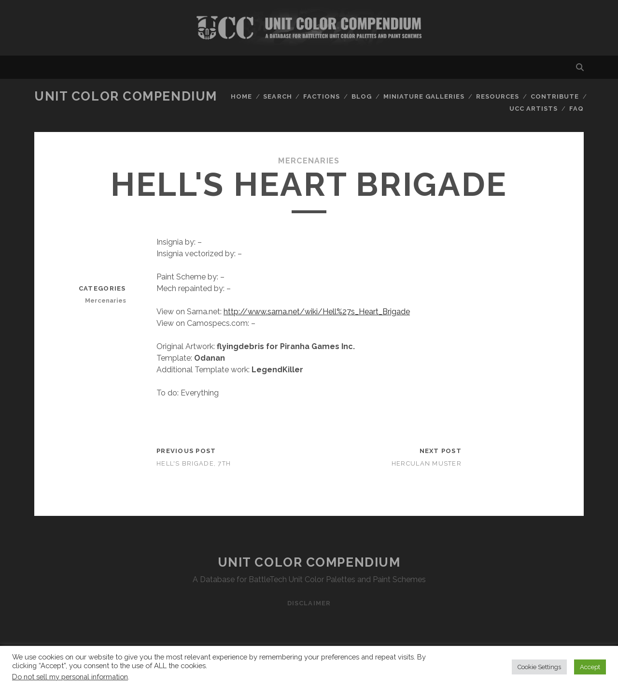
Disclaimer (308, 603)
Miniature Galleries (424, 96)
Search (277, 96)
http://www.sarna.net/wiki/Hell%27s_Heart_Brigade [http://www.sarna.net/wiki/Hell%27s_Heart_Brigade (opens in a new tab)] (317, 311)
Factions (321, 96)
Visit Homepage (309, 28)
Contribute (555, 96)
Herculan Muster (427, 463)
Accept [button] (590, 667)
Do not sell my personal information (70, 677)
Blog (361, 96)
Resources (497, 96)
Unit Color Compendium (125, 96)
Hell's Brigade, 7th (193, 463)
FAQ (576, 108)
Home (241, 96)
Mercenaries (308, 160)
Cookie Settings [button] (539, 667)
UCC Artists (533, 108)
